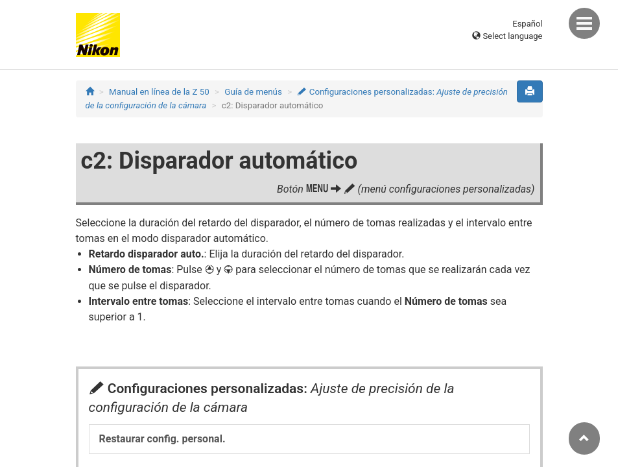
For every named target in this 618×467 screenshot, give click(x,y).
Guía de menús (253, 92)
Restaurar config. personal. (162, 439)
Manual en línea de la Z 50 (159, 92)
